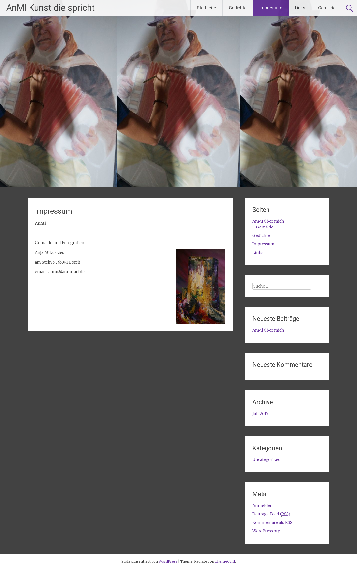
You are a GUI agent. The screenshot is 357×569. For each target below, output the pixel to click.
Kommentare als (272, 522)
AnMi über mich (268, 330)
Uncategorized (266, 459)
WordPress (168, 561)
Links (300, 7)
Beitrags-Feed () (271, 514)
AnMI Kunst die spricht (50, 8)
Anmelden (262, 505)
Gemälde (327, 7)
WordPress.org (266, 530)
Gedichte (238, 7)
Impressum (270, 7)
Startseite (206, 7)
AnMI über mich (268, 221)
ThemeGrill (225, 561)
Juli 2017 (260, 413)
